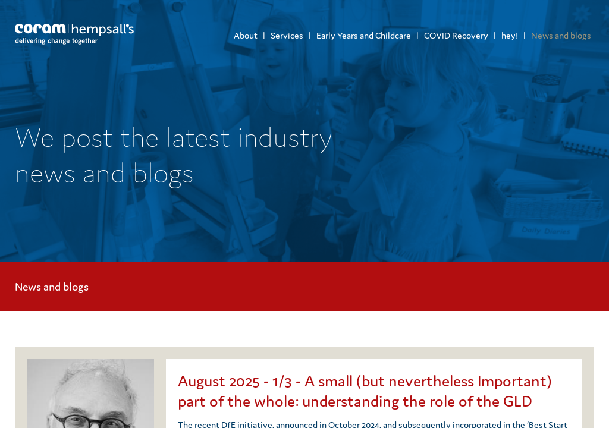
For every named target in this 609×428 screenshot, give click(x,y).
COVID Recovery (456, 35)
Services (287, 35)
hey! (509, 35)
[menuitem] (245, 35)
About (246, 35)
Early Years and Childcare (363, 35)
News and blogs (561, 35)
